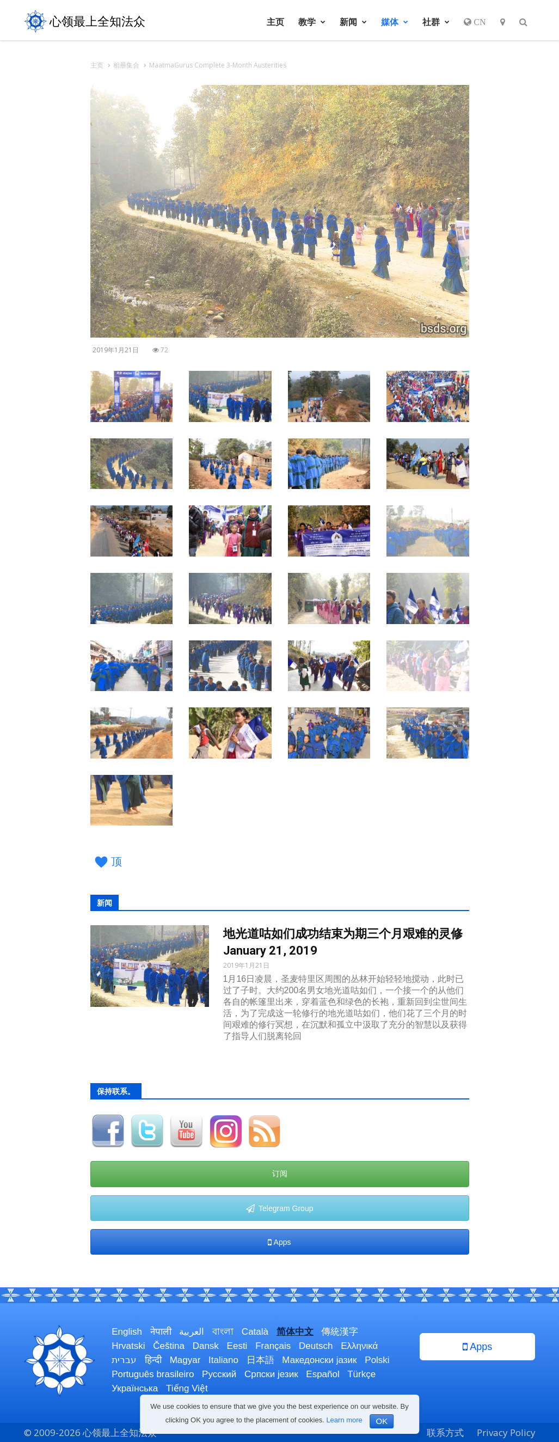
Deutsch (316, 1346)
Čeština (169, 1346)
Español (322, 1374)
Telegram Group (280, 1208)
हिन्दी (153, 1360)
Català (255, 1332)
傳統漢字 (339, 1332)
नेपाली (160, 1332)
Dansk (206, 1346)
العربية (191, 1332)
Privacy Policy (506, 1432)
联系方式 (445, 1432)
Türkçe (361, 1374)
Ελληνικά (359, 1346)
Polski (377, 1360)
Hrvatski (128, 1346)
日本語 (260, 1360)
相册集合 (126, 65)
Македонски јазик (319, 1360)
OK (382, 1421)
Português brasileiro (153, 1374)
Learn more (344, 1420)
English (127, 1332)
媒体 (394, 22)
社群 (436, 22)
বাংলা (223, 1332)
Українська (135, 1388)
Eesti (237, 1346)
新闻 (353, 22)
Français (273, 1346)
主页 (275, 22)
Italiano (223, 1360)
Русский (219, 1374)
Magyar (185, 1360)
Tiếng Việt (187, 1388)
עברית (124, 1360)
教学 (311, 22)
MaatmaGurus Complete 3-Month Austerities (217, 65)
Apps (279, 1242)
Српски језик (271, 1374)
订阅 (279, 1173)
